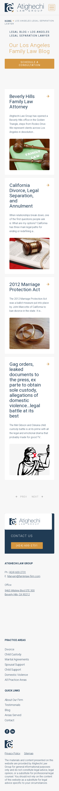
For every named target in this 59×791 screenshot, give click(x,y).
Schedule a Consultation (29, 64)
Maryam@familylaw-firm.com (23, 576)
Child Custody (13, 654)
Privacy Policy (12, 753)
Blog (7, 710)
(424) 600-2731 (27, 545)
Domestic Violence (16, 674)
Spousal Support (15, 664)
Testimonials (12, 704)
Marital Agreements (17, 659)
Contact (9, 720)
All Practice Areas (16, 679)
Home (8, 21)
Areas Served (13, 715)
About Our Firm (14, 699)
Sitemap (28, 753)
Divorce (9, 649)
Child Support (13, 669)
